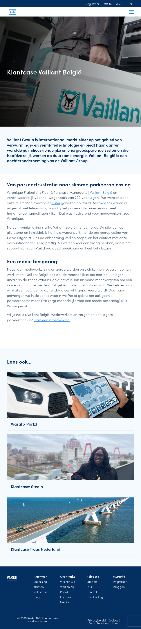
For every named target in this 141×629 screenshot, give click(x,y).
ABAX (55, 202)
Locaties (65, 597)
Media (64, 602)
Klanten (39, 587)
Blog (37, 597)
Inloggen (119, 587)
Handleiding (94, 597)
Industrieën (41, 592)
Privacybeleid (96, 620)
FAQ (89, 587)
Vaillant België (101, 192)
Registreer (92, 4)
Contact (91, 592)
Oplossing (40, 581)
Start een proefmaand (52, 319)
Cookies (113, 620)
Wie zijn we (67, 581)
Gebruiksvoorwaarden (104, 623)
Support (91, 581)
